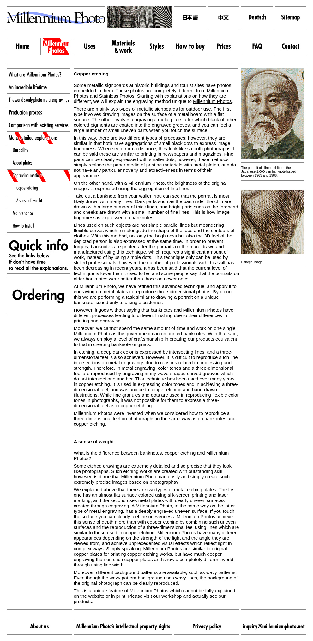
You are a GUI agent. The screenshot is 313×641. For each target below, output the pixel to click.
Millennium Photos (212, 101)
